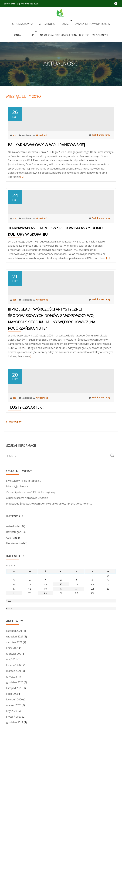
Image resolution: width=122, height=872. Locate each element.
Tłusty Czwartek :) (26, 505)
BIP (113, 20)
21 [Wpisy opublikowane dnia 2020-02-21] (76, 687)
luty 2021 (11, 776)
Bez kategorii (14, 630)
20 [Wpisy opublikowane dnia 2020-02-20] (61, 687)
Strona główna (15, 20)
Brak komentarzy (98, 147)
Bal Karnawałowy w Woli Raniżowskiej (46, 157)
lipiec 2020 (12, 793)
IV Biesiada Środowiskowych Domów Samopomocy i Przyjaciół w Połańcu (49, 602)
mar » (9, 707)
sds (15, 147)
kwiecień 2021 (14, 764)
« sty (9, 699)
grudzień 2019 (14, 821)
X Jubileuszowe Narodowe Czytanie (27, 596)
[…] (22, 189)
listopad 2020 (14, 787)
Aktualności (37, 20)
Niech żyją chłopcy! (17, 584)
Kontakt (103, 20)
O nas (51, 20)
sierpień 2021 (14, 741)
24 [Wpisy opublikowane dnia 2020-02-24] (14, 691)
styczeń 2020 (13, 816)
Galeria (10, 636)
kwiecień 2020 (14, 798)
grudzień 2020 (14, 781)
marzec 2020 (13, 804)
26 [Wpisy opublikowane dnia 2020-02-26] (45, 691)
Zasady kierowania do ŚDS (77, 20)
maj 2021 (11, 758)
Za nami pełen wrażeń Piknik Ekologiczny (30, 590)
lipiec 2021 (12, 747)
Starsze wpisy (14, 519)
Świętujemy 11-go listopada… (23, 579)
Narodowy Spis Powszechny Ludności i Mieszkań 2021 (61, 25)
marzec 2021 (13, 770)
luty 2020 (11, 810)
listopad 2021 (14, 730)
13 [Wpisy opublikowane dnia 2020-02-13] (61, 682)
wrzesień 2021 (14, 735)
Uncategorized (15, 641)
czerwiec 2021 (14, 753)
